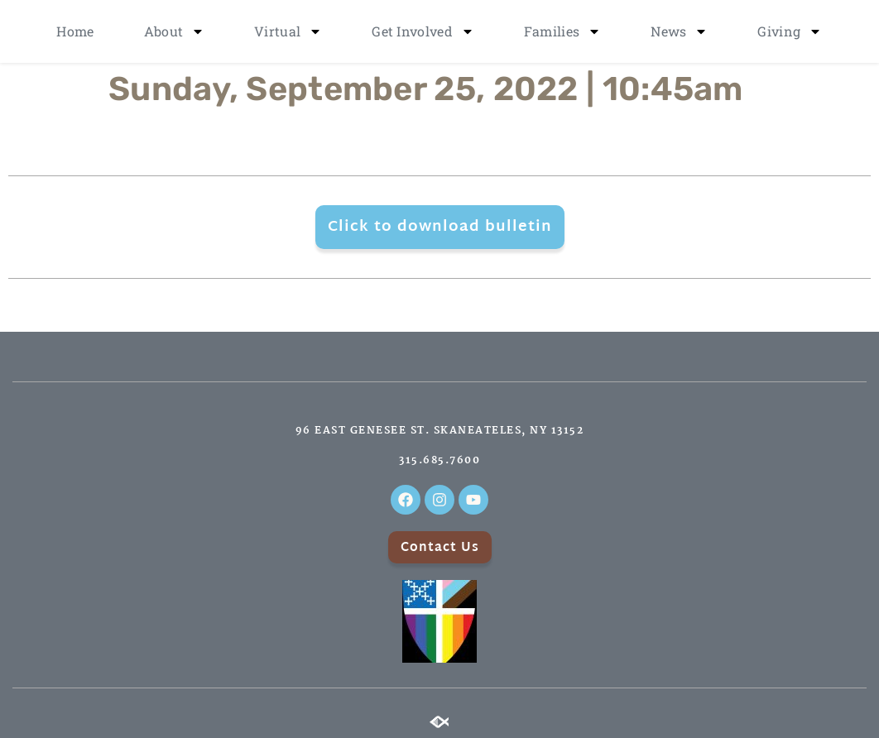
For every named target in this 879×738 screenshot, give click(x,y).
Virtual (288, 31)
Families (562, 31)
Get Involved (423, 31)
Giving (789, 31)
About (174, 31)
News (679, 31)
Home (75, 31)
